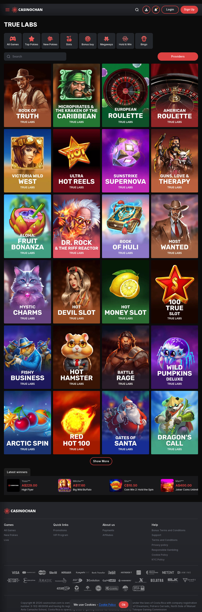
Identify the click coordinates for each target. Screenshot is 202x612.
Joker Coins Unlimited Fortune (172, 485)
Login (170, 6)
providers (180, 52)
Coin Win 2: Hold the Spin (117, 485)
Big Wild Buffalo (61, 485)
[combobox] (155, 6)
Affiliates (108, 530)
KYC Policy (158, 555)
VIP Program (60, 530)
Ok (124, 604)
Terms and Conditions (165, 535)
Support (156, 530)
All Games (10, 525)
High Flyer (6, 485)
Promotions (60, 525)
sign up (189, 6)
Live (6, 535)
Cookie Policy (160, 550)
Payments (108, 525)
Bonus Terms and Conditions (168, 525)
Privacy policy (160, 540)
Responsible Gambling (165, 545)
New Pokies (11, 530)
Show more (101, 457)
